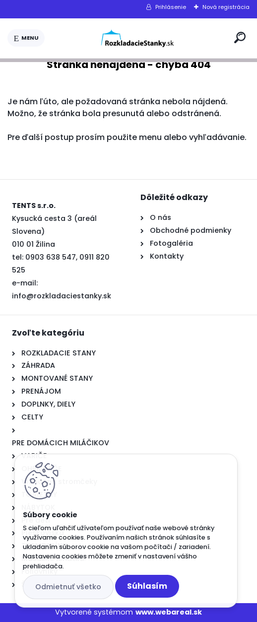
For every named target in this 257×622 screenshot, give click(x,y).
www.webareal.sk (168, 612)
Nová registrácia (226, 7)
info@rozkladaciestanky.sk (61, 296)
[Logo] (137, 38)
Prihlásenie (170, 7)
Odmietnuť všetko (68, 587)
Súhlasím (147, 586)
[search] (240, 37)
